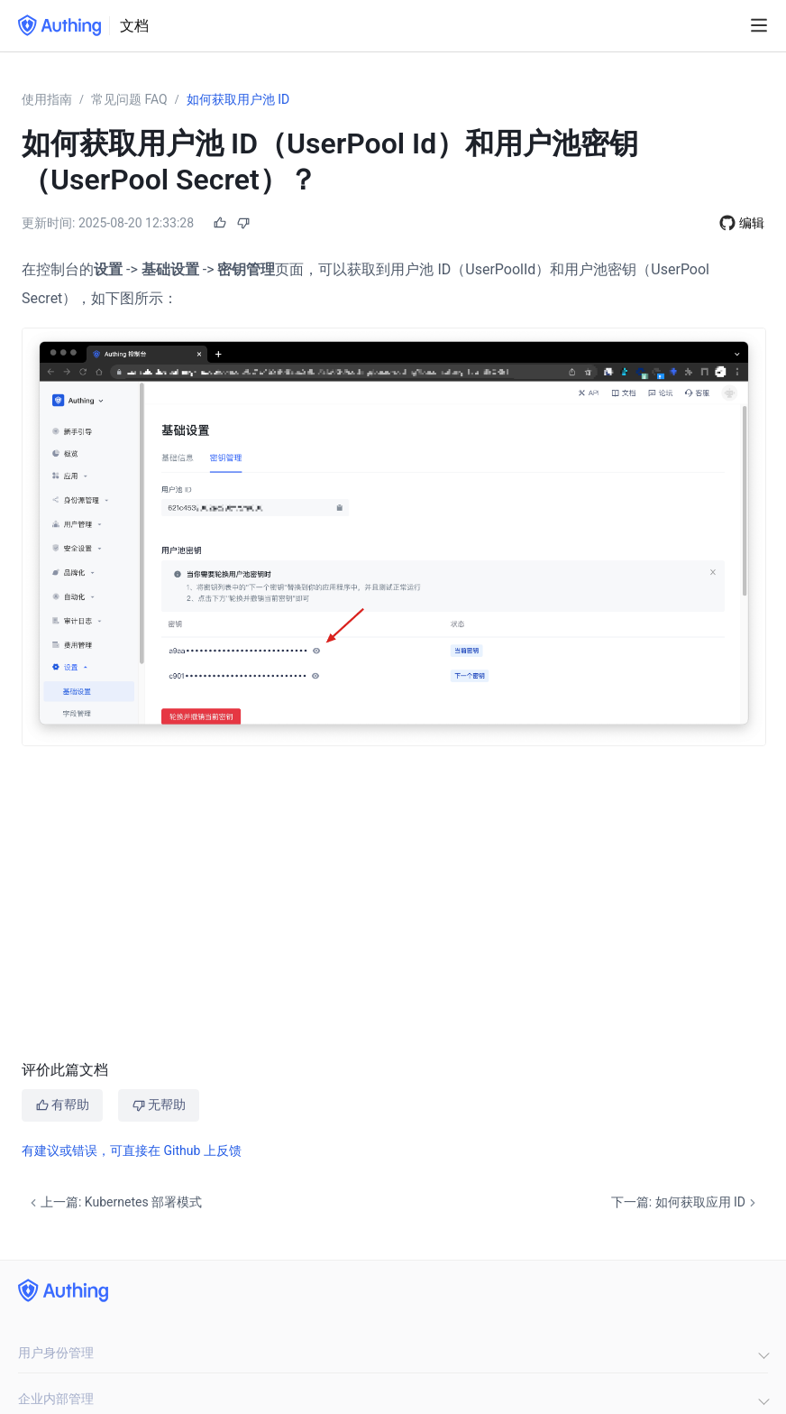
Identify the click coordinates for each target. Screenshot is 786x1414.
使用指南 (47, 99)
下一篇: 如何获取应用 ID (685, 1202)
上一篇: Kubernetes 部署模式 (114, 1202)
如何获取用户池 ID (238, 99)
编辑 (751, 223)
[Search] (727, 26)
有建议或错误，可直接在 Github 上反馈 (132, 1150)
